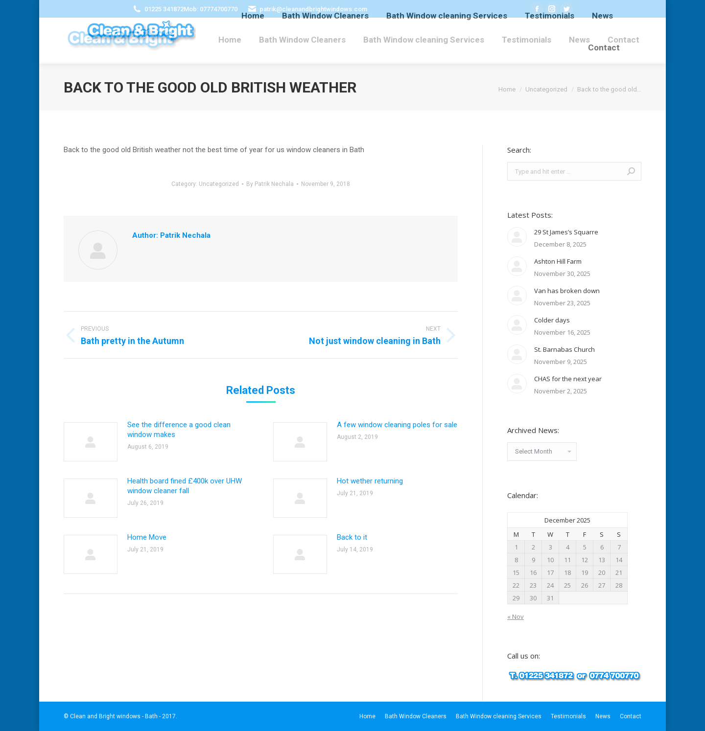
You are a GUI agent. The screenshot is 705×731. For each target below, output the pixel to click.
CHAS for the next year (568, 378)
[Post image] (91, 441)
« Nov (515, 616)
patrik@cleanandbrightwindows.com (313, 9)
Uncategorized (219, 184)
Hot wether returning (370, 481)
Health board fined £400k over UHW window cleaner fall (184, 486)
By (270, 184)
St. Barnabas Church (564, 349)
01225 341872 (164, 9)
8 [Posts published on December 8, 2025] (516, 559)
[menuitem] (229, 39)
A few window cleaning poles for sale (397, 424)
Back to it (352, 537)
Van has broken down (567, 290)
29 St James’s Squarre (566, 232)
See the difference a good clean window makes (179, 429)
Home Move (146, 537)
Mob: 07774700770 (210, 9)
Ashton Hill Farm (558, 261)
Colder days (552, 320)
